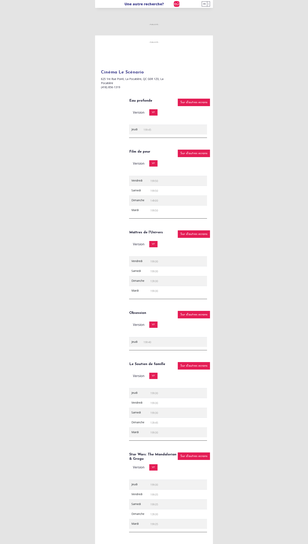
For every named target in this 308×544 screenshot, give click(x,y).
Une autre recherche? (144, 4)
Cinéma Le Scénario (122, 72)
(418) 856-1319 (110, 87)
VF (153, 112)
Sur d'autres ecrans (193, 102)
